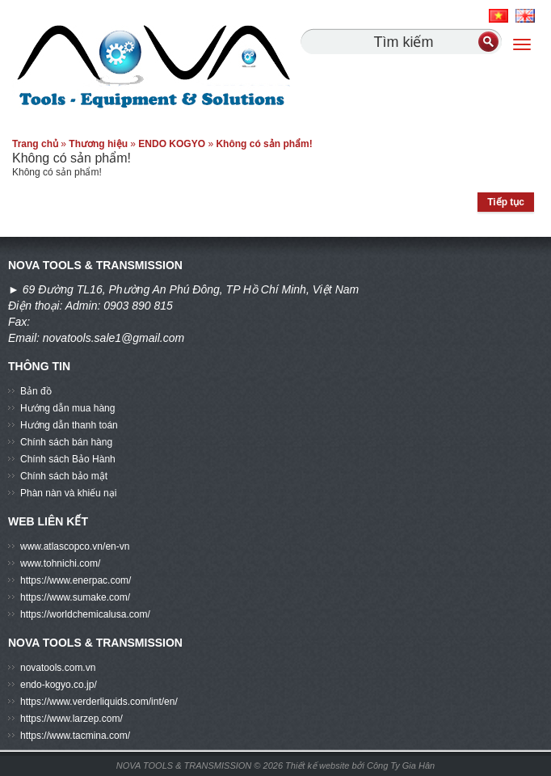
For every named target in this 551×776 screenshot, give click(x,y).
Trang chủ (35, 144)
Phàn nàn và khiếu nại (68, 493)
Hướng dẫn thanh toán (69, 425)
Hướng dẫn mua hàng (67, 408)
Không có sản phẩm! (264, 144)
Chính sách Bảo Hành (68, 459)
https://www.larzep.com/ (71, 718)
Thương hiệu (98, 144)
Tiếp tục (505, 202)
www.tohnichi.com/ (60, 563)
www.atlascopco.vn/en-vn (74, 546)
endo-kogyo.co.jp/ (58, 684)
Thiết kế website (318, 765)
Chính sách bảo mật (63, 476)
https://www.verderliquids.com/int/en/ (99, 701)
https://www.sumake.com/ (75, 597)
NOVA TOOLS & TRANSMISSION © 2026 (199, 765)
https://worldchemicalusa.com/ (85, 614)
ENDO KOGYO (171, 144)
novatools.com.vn (57, 667)
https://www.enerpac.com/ (75, 580)
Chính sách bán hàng (66, 442)
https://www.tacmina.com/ (75, 735)
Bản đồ (36, 391)
